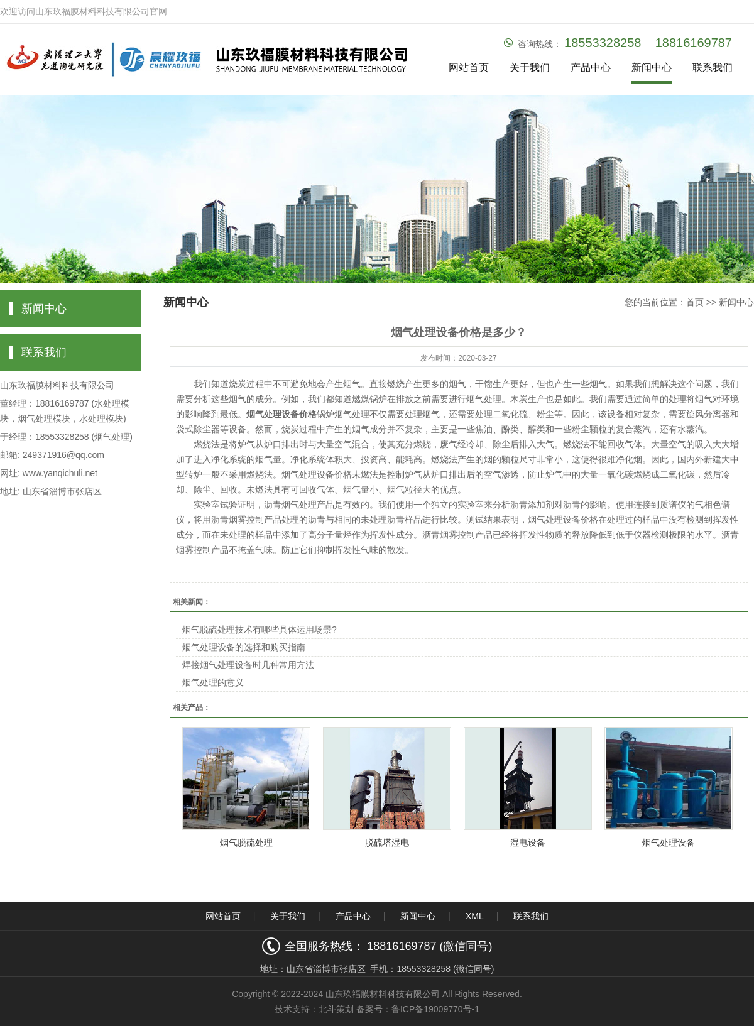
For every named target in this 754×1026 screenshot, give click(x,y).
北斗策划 (336, 1009)
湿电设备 (527, 843)
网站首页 (469, 67)
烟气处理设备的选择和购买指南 (243, 647)
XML (475, 916)
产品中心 (591, 67)
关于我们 (530, 67)
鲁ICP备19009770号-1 (435, 1009)
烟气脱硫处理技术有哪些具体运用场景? (259, 630)
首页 (695, 302)
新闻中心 (651, 67)
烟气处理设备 (668, 843)
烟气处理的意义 (213, 682)
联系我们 (712, 67)
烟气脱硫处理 (246, 843)
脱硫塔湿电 (387, 843)
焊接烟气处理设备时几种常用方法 (248, 665)
